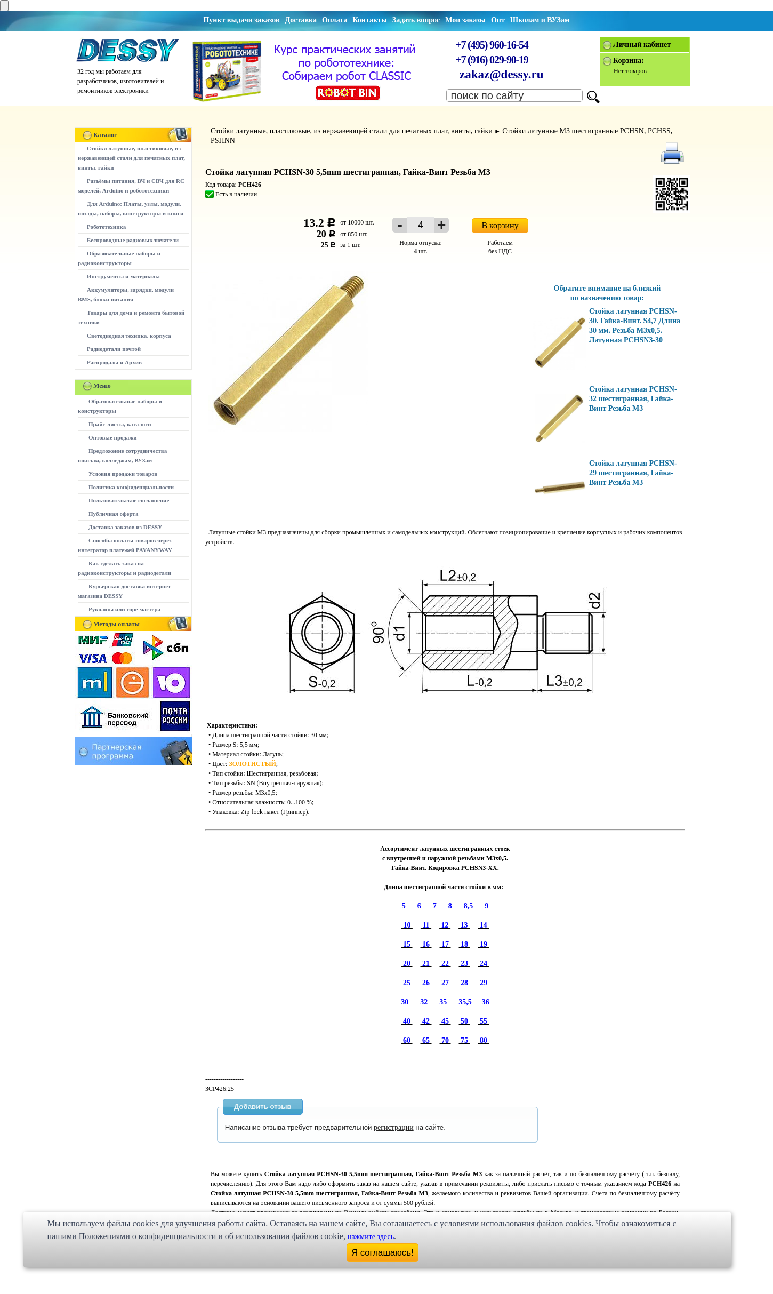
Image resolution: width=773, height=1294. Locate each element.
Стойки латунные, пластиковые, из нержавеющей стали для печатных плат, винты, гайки (131, 158)
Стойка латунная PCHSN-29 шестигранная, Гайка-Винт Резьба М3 (633, 472)
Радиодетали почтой (114, 349)
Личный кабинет (642, 45)
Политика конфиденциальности (131, 487)
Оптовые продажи (112, 437)
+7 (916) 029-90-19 (491, 60)
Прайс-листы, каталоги (119, 424)
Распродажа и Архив (114, 362)
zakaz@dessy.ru (502, 74)
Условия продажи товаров (122, 473)
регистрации (394, 1127)
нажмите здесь (371, 1237)
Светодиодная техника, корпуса (129, 335)
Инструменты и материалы (123, 276)
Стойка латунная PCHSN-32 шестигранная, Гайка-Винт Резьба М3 (633, 398)
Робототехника (106, 226)
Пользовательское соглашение (128, 500)
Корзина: (628, 61)
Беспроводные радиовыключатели (133, 240)
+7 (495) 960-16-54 (491, 45)
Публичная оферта (113, 513)
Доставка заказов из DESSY (125, 527)
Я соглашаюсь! (382, 1253)
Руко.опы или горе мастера (124, 609)
